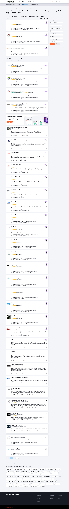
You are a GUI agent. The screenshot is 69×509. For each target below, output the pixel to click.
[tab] (9, 464)
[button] (57, 1)
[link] (30, 1)
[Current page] (17, 458)
